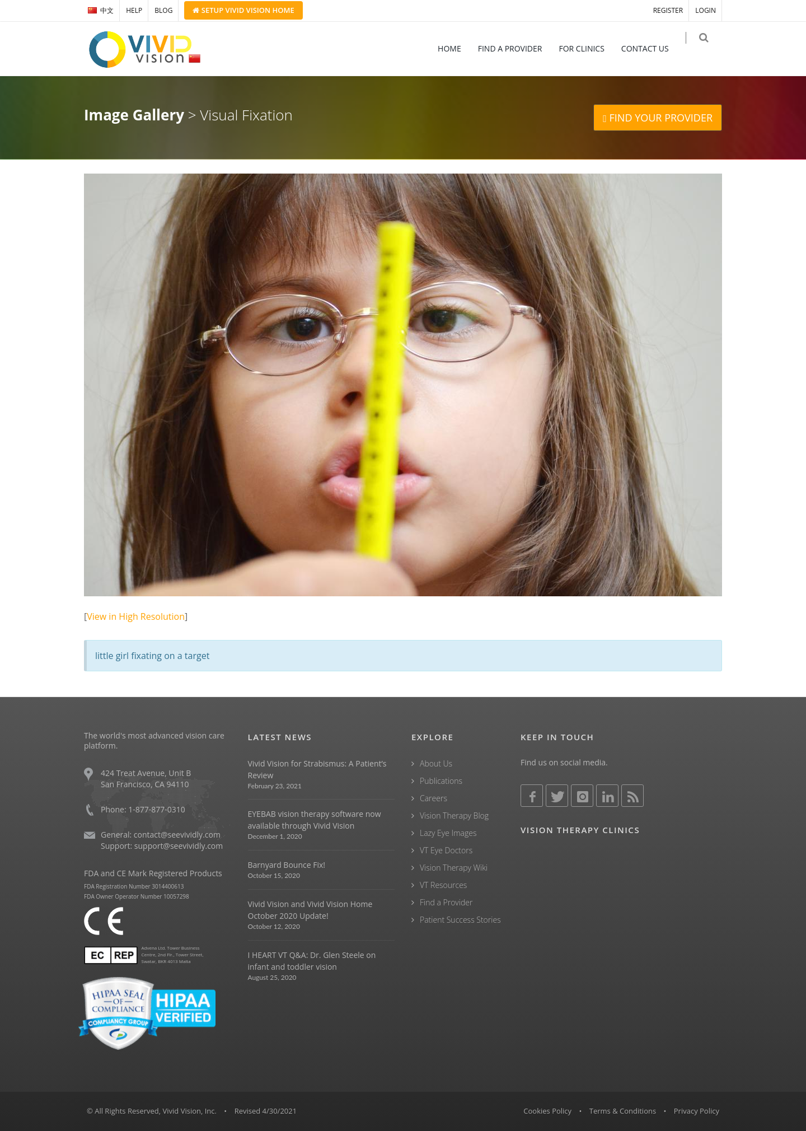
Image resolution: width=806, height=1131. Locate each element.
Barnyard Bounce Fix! (286, 864)
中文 (101, 10)
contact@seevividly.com (177, 834)
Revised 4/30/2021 (266, 1111)
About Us (436, 763)
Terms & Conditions (622, 1111)
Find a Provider (446, 902)
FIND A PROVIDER (517, 48)
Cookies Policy (547, 1111)
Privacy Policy (696, 1111)
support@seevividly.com (178, 845)
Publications (441, 780)
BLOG (163, 10)
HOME (456, 48)
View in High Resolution (136, 616)
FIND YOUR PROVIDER (658, 117)
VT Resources (443, 885)
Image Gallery (134, 115)
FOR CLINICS (589, 48)
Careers (433, 798)
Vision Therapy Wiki (454, 867)
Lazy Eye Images (448, 833)
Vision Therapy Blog (454, 815)
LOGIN (705, 10)
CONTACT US (652, 48)
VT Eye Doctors (446, 850)
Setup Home (243, 10)
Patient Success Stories (460, 919)
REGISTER (668, 10)
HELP (134, 10)
